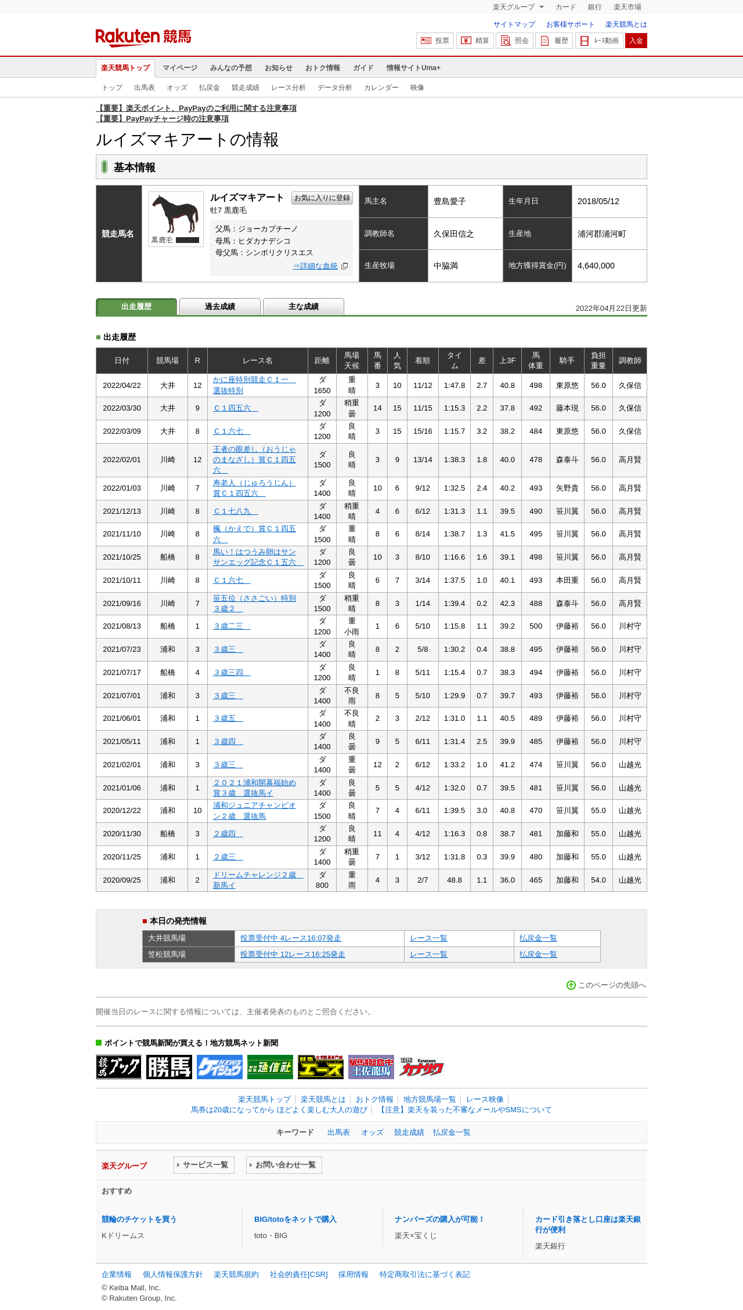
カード (566, 7)
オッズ (177, 88)
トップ (112, 88)
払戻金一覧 (538, 938)
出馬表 (144, 88)
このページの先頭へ (612, 985)
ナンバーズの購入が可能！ (440, 1219)
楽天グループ (514, 7)
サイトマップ (514, 24)
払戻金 (209, 88)
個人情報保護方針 (173, 1274)
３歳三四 (232, 672)
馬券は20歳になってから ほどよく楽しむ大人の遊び (279, 1109)
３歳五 (228, 718)
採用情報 (353, 1274)
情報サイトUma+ (414, 68)
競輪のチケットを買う (139, 1219)
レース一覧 (429, 938)
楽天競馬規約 (236, 1274)
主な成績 (303, 306)
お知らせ (279, 68)
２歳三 (228, 856)
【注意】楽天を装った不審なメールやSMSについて (464, 1109)
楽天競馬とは (626, 24)
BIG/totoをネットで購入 (295, 1219)
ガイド (363, 68)
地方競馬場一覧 (429, 1099)
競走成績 (245, 88)
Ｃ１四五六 (235, 408)
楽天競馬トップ (125, 68)
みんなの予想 (231, 68)
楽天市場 (627, 7)
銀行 (595, 7)
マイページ (180, 68)
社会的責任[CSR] (299, 1274)
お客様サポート (570, 24)
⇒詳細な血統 (315, 266)
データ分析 (335, 88)
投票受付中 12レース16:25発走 (292, 954)
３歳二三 (232, 626)
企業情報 (117, 1274)
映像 (417, 88)
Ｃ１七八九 (235, 511)
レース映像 (485, 1099)
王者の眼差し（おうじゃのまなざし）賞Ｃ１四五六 (254, 460)
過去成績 (220, 306)
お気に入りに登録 (322, 198)
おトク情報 (322, 68)
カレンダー (381, 88)
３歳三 (228, 649)
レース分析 (288, 88)
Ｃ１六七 (232, 431)
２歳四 (228, 833)
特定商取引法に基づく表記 (425, 1274)
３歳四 (228, 741)
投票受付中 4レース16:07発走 (290, 938)
